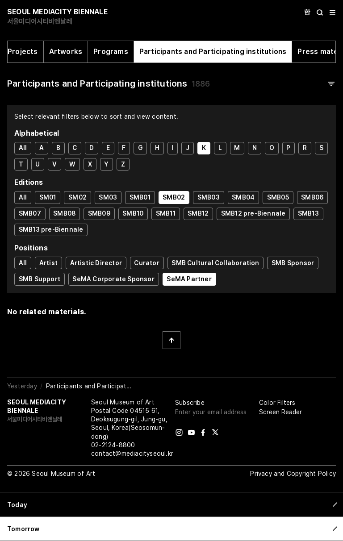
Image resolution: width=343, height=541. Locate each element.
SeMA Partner (189, 279)
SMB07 (30, 213)
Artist (48, 262)
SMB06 (312, 197)
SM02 (77, 197)
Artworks (66, 51)
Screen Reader (280, 412)
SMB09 (99, 213)
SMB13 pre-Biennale (51, 229)
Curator (146, 262)
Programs (110, 51)
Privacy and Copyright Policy (293, 473)
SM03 (108, 197)
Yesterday (22, 386)
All (23, 147)
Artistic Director (96, 262)
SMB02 (174, 197)
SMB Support (39, 279)
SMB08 (64, 213)
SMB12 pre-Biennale (253, 213)
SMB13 (308, 213)
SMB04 (243, 197)
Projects (23, 51)
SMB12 (198, 213)
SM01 (47, 197)
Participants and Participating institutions (213, 51)
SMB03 (208, 197)
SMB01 (140, 197)
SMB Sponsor (293, 262)
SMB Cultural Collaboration (215, 262)
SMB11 (166, 213)
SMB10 (132, 213)
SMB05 (278, 197)
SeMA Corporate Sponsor (113, 279)
